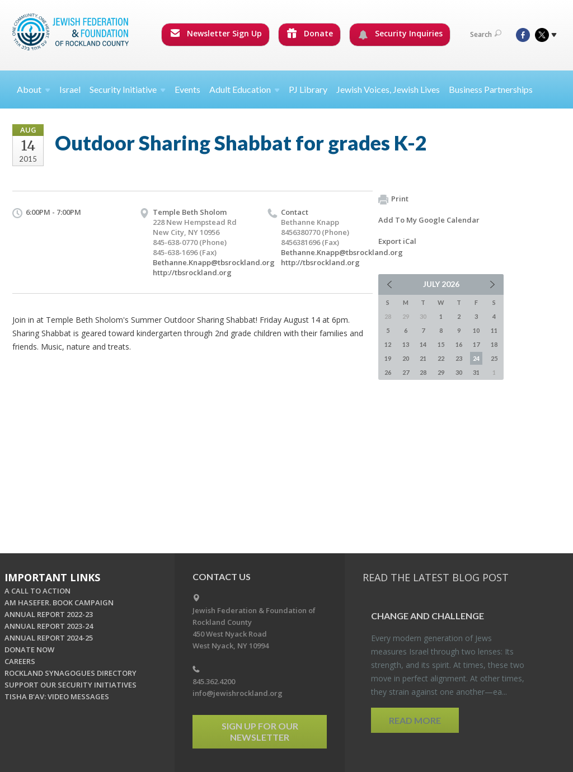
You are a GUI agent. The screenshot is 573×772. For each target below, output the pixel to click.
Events (187, 89)
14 (423, 344)
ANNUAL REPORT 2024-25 (48, 638)
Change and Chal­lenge (427, 615)
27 (405, 372)
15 (441, 344)
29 (441, 372)
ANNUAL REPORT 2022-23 (48, 614)
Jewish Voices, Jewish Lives (388, 89)
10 (476, 330)
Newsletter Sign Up (216, 33)
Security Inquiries (400, 33)
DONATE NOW (29, 649)
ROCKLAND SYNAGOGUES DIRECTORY (70, 673)
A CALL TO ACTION (37, 591)
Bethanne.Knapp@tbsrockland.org (214, 262)
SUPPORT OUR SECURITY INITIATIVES (70, 685)
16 (458, 344)
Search (485, 34)
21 (423, 358)
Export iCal (397, 241)
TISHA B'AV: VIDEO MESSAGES (56, 696)
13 (405, 344)
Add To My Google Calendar (429, 220)
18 (494, 344)
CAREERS (19, 661)
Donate (310, 33)
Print (393, 199)
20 (405, 358)
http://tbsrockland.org (192, 272)
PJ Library (308, 89)
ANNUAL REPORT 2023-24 (48, 626)
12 (387, 344)
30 (458, 372)
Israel (70, 89)
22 (441, 358)
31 (476, 372)
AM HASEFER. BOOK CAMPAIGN (59, 602)
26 (387, 372)
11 (494, 330)
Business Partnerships (491, 89)
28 (423, 372)
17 (476, 344)
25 (494, 358)
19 (387, 358)
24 (476, 358)
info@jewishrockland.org (237, 693)
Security (128, 89)
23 (458, 358)
